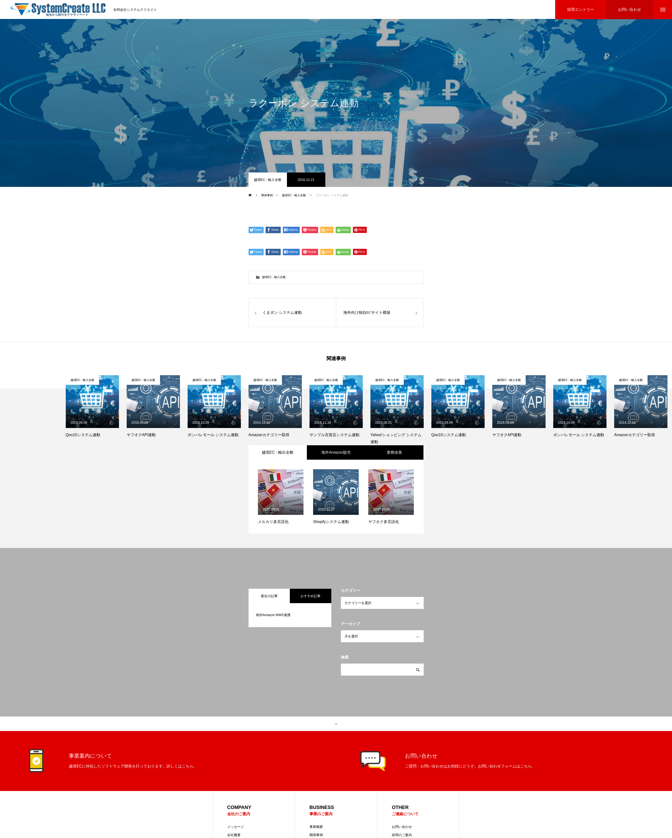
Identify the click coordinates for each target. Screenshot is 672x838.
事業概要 (316, 827)
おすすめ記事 (310, 596)
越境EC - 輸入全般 (268, 180)
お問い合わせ (402, 827)
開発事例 (316, 835)
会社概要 (234, 835)
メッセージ (235, 827)
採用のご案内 (402, 835)
